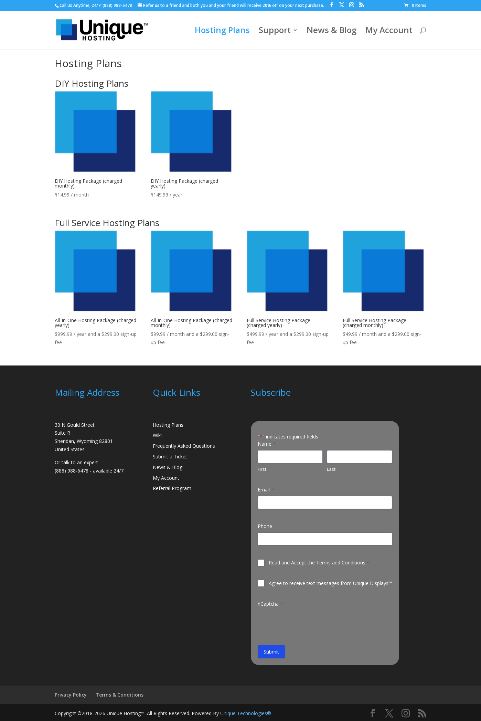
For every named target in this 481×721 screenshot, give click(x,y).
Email (266, 489)
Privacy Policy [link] (71, 694)
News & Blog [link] (331, 31)
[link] (415, 5)
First (262, 469)
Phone (265, 526)
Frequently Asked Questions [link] (184, 446)
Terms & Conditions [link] (119, 694)
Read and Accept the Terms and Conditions (319, 562)
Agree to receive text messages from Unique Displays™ (330, 583)
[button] (331, 5)
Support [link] (275, 31)
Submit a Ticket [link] (170, 456)
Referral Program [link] (172, 488)
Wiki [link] (157, 435)
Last (331, 469)
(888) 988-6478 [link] (117, 5)
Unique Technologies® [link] (245, 713)
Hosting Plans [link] (222, 31)
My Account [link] (389, 31)
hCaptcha (270, 604)
